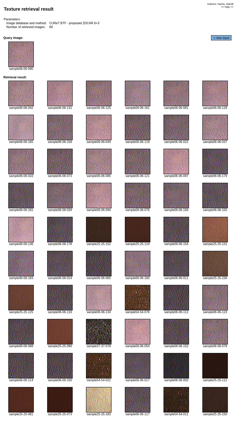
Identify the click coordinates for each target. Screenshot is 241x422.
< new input (221, 37)
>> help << (227, 6)
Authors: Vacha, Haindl (220, 4)
